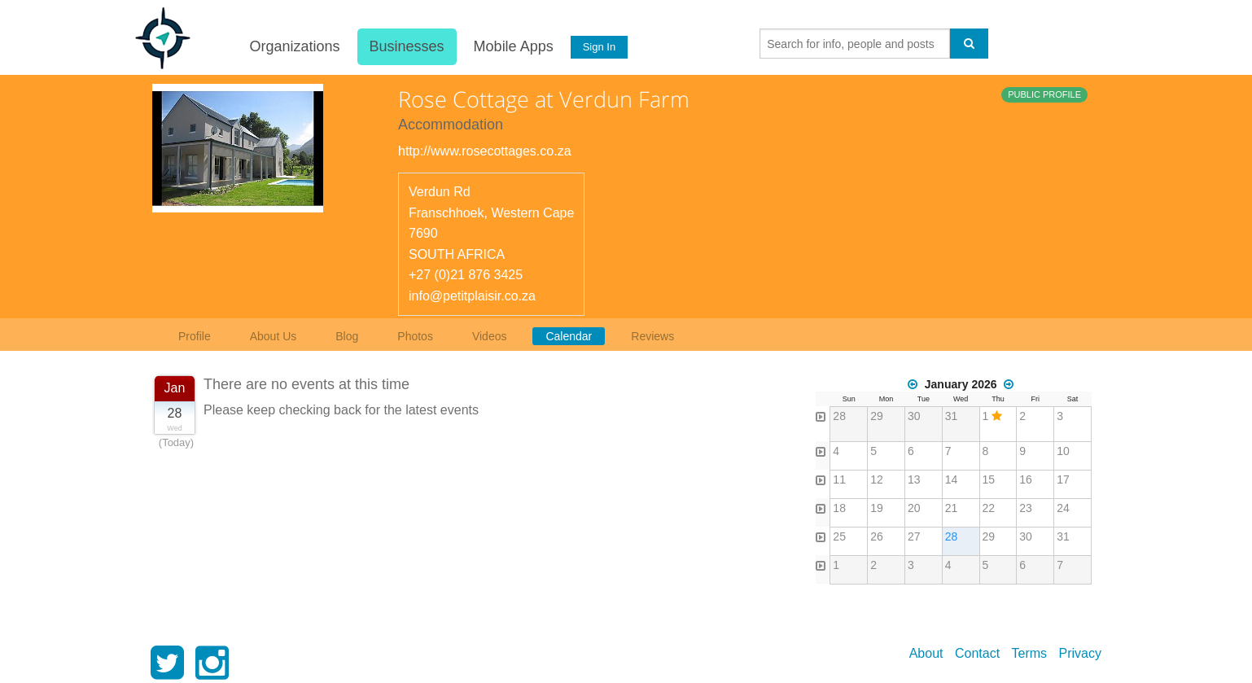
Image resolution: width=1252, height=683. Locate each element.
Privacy (1080, 653)
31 (951, 415)
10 (1063, 451)
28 (839, 415)
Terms (1030, 653)
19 (876, 507)
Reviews (652, 336)
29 (876, 415)
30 (914, 415)
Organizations (294, 46)
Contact (977, 653)
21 (951, 507)
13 (914, 479)
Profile (194, 336)
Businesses (406, 46)
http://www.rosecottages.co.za (484, 151)
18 (839, 507)
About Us (273, 336)
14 (951, 479)
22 (989, 507)
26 (876, 536)
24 (1063, 507)
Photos (415, 336)
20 (914, 507)
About (926, 653)
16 (1025, 479)
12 (876, 479)
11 (839, 479)
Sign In (599, 47)
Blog (346, 336)
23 (1025, 507)
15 (989, 479)
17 (1063, 479)
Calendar (568, 336)
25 (839, 536)
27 (914, 536)
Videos (489, 336)
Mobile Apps (513, 46)
